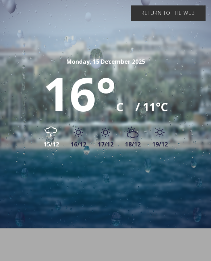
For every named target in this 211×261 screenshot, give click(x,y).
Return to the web (168, 12)
